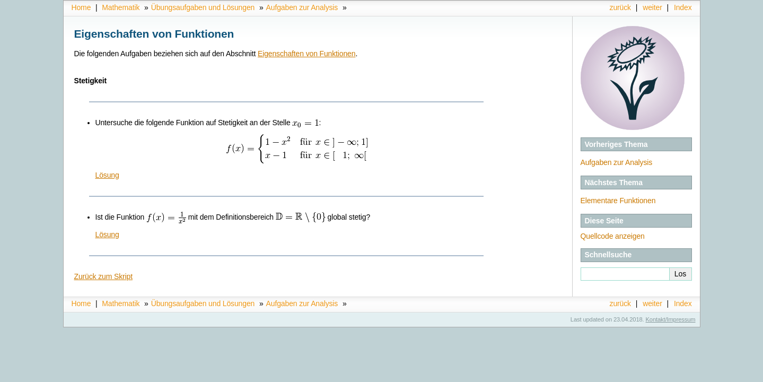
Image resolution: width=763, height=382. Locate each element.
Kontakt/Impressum (671, 319)
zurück (620, 7)
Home (81, 7)
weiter (652, 7)
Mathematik (120, 7)
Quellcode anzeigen (613, 236)
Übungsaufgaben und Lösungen (203, 7)
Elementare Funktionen (618, 200)
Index (683, 7)
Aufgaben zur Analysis (302, 7)
